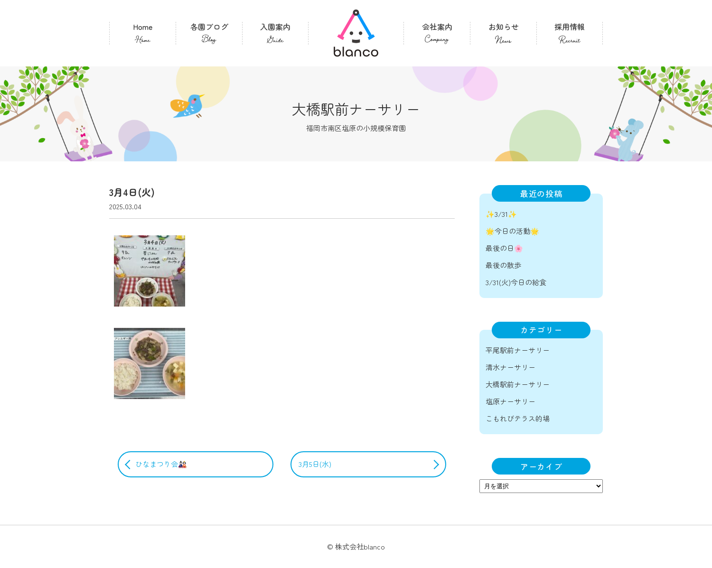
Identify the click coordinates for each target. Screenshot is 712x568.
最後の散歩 (503, 265)
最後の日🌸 (504, 248)
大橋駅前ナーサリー (518, 384)
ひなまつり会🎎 (161, 464)
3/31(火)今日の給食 (516, 282)
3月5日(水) (315, 464)
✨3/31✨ (501, 214)
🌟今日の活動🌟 (512, 231)
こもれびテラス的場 (518, 418)
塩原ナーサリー (510, 401)
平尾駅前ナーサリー (518, 350)
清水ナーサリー (510, 367)
